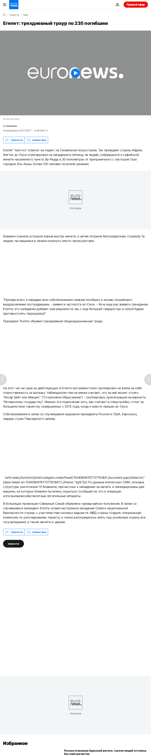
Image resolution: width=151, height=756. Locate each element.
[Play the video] (75, 73)
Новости (14, 15)
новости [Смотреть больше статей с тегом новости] (13, 543)
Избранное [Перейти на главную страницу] (15, 743)
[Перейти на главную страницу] (13, 4)
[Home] (4, 14)
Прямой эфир (136, 4)
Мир (25, 15)
